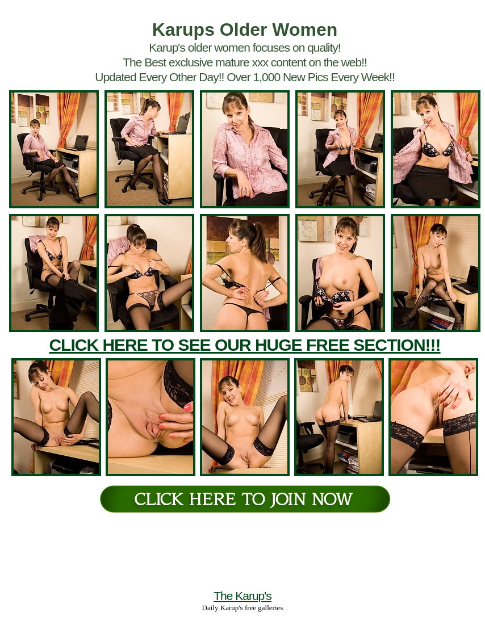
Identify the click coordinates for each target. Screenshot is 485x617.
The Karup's (242, 595)
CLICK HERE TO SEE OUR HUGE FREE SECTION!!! (244, 344)
